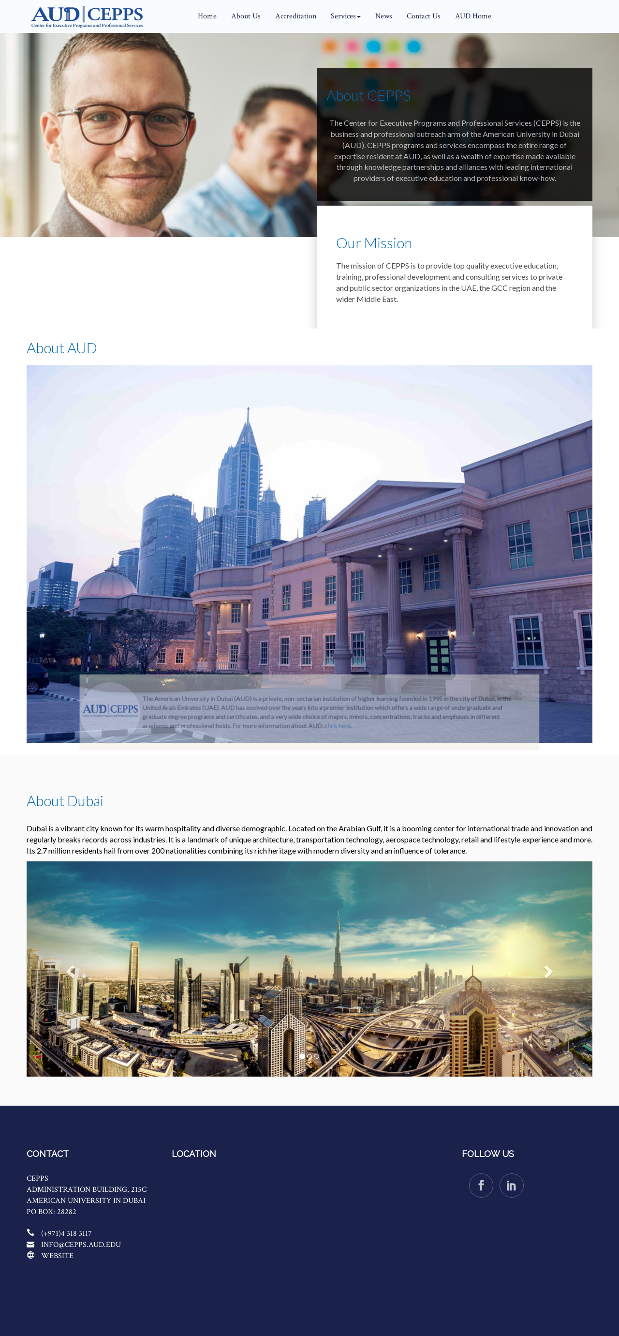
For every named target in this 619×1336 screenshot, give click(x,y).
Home (207, 16)
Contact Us (424, 16)
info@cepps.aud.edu (81, 1245)
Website (57, 1256)
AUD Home (473, 16)
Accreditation (295, 16)
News (383, 16)
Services (346, 16)
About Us (246, 16)
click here (331, 744)
